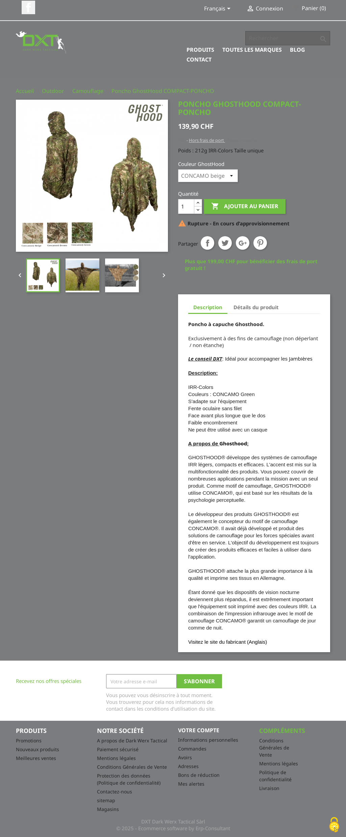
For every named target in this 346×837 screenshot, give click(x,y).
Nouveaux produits (37, 749)
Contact (199, 59)
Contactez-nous (114, 791)
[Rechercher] (287, 38)
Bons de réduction (199, 775)
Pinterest (260, 243)
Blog (297, 49)
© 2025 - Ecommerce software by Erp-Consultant (173, 828)
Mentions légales (116, 758)
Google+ (242, 243)
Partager (207, 243)
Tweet (225, 243)
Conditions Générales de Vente (132, 767)
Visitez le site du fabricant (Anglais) (227, 642)
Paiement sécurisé (118, 749)
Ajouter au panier (244, 206)
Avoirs (185, 757)
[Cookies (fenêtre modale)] (334, 825)
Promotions (29, 740)
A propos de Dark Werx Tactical (132, 740)
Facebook (28, 7)
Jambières (300, 358)
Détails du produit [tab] (256, 307)
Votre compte (198, 730)
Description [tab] (207, 307)
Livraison (269, 788)
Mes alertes (191, 784)
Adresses (188, 766)
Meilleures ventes (36, 758)
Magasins (108, 809)
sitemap (106, 800)
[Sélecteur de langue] (218, 9)
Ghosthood (233, 443)
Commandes (192, 748)
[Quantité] (186, 206)
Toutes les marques (252, 49)
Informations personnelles (208, 740)
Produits (200, 49)
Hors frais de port (207, 140)
